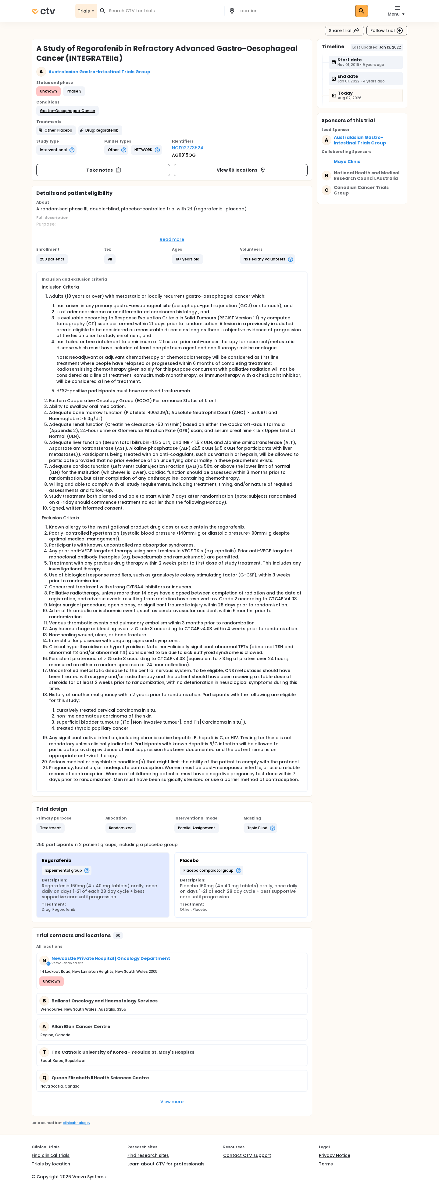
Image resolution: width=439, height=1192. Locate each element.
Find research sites (148, 1155)
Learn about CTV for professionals (166, 1164)
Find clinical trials (51, 1155)
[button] (67, 111)
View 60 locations (241, 170)
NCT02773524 (187, 148)
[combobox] (164, 10)
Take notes (103, 170)
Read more (172, 239)
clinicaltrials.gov (76, 1123)
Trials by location (51, 1164)
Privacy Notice (334, 1155)
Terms (326, 1164)
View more (172, 1102)
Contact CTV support (247, 1155)
